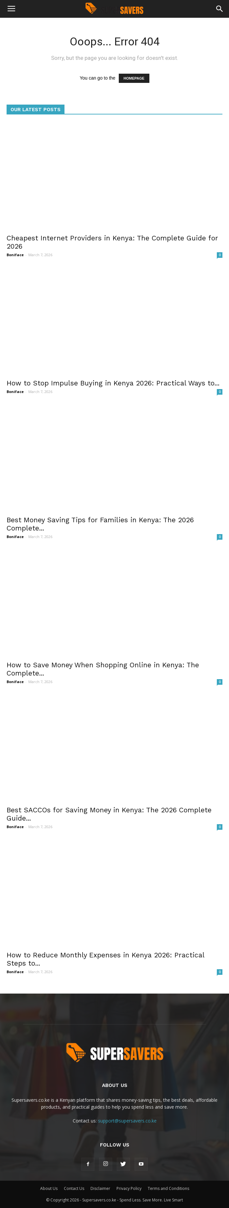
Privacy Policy (128, 1188)
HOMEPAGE (134, 78)
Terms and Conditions (168, 1188)
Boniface (15, 254)
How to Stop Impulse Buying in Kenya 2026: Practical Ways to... (113, 383)
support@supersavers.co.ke (127, 1121)
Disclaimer (100, 1188)
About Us (49, 1188)
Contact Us (74, 1188)
